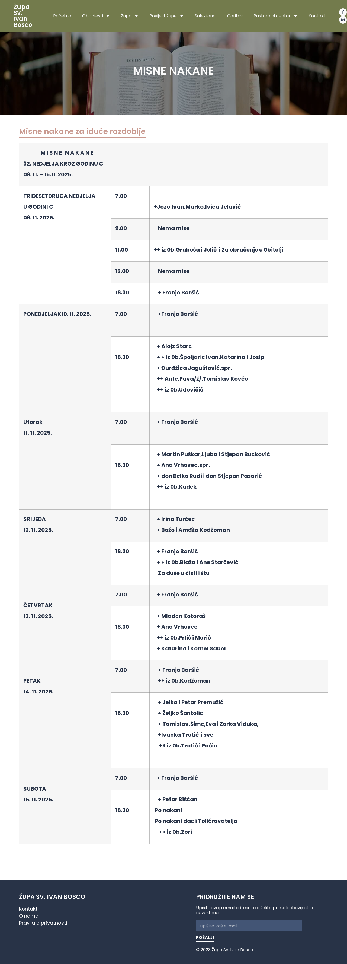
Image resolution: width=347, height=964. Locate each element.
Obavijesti (96, 16)
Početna (62, 16)
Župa (130, 16)
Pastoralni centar (275, 16)
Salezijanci (205, 16)
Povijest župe (166, 16)
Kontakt (317, 16)
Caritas (235, 16)
